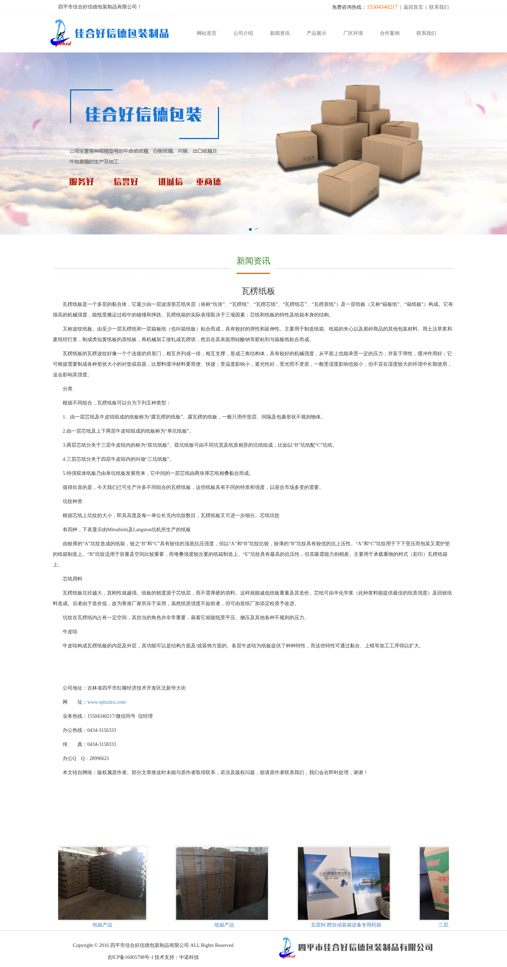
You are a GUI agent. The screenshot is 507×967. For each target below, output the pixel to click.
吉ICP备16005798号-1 (130, 957)
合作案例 (390, 33)
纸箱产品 (103, 925)
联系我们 (439, 7)
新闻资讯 (280, 33)
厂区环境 (353, 33)
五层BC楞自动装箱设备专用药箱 (346, 925)
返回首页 (413, 7)
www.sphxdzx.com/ (106, 702)
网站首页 (207, 33)
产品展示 (316, 33)
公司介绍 (243, 33)
